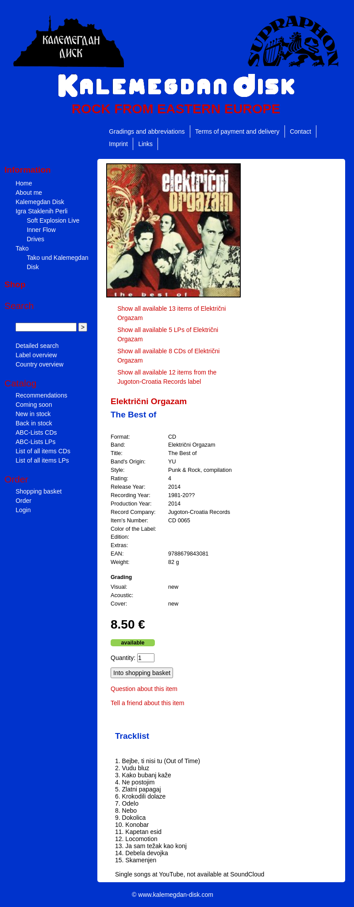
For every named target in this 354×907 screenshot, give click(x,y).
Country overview (39, 364)
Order (23, 500)
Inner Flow (41, 229)
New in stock (32, 413)
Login (23, 509)
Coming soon (33, 404)
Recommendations (41, 395)
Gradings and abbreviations (147, 131)
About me (28, 192)
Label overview (36, 355)
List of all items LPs (42, 460)
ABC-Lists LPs (35, 441)
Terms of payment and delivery (237, 131)
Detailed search (36, 345)
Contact (300, 131)
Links (145, 143)
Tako (22, 248)
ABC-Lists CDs (36, 432)
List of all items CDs (42, 451)
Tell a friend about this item (148, 702)
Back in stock (33, 423)
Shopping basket (38, 491)
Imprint (118, 143)
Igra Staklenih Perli (41, 211)
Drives (35, 239)
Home (23, 183)
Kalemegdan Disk (39, 201)
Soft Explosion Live (53, 220)
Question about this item (144, 688)
